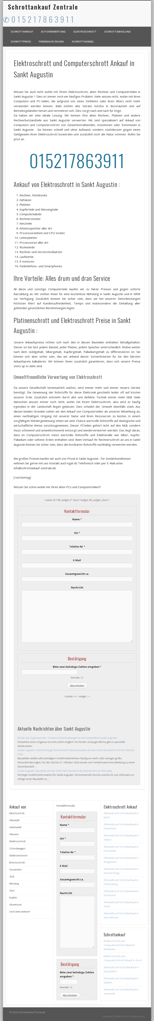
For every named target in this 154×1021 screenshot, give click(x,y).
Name (77, 519)
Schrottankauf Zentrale (43, 6)
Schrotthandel (83, 41)
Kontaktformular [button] (66, 805)
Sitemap (107, 1016)
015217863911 (77, 160)
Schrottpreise (21, 41)
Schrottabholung (117, 31)
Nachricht (77, 587)
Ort (77, 533)
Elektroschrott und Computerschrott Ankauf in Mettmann (119, 945)
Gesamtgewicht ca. (77, 574)
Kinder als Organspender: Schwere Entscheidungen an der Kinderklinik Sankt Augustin (67, 738)
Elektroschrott (84, 31)
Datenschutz (121, 1016)
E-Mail (77, 560)
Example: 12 (77, 677)
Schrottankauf (22, 31)
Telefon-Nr (77, 546)
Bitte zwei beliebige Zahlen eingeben (77, 666)
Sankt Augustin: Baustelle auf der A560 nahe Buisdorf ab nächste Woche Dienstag (65, 770)
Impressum (138, 1016)
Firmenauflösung (51, 41)
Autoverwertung (53, 31)
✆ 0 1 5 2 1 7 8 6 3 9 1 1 (38, 19)
